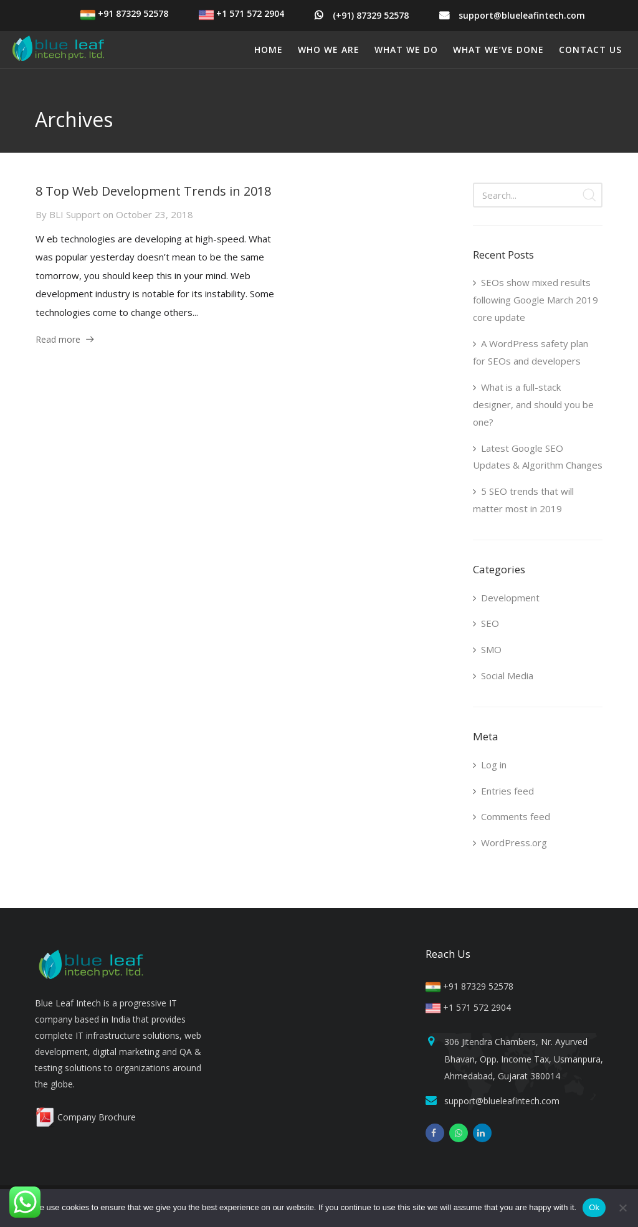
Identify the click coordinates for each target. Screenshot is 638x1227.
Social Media (507, 675)
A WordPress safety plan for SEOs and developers (530, 352)
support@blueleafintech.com (522, 15)
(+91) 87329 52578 (371, 15)
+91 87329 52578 (124, 13)
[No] (622, 1207)
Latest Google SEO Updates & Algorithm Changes (537, 457)
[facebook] (435, 1133)
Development (510, 597)
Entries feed (507, 791)
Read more (58, 339)
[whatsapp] (458, 1133)
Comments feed (515, 816)
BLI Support (74, 214)
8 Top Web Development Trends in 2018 (153, 191)
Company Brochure (85, 1117)
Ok (594, 1207)
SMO (491, 649)
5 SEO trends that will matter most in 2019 (523, 500)
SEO (490, 623)
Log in (494, 764)
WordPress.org (514, 842)
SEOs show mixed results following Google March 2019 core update (535, 299)
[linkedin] (482, 1133)
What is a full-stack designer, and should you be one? (533, 404)
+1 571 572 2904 (241, 13)
